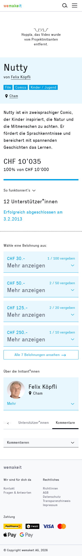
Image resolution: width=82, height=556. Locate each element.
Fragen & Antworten (17, 492)
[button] (65, 6)
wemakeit (12, 467)
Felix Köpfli (21, 77)
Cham (13, 96)
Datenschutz (52, 497)
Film (8, 87)
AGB (46, 492)
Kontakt (9, 488)
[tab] (33, 423)
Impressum (50, 505)
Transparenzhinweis (56, 501)
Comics (20, 87)
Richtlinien (50, 488)
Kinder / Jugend (43, 87)
